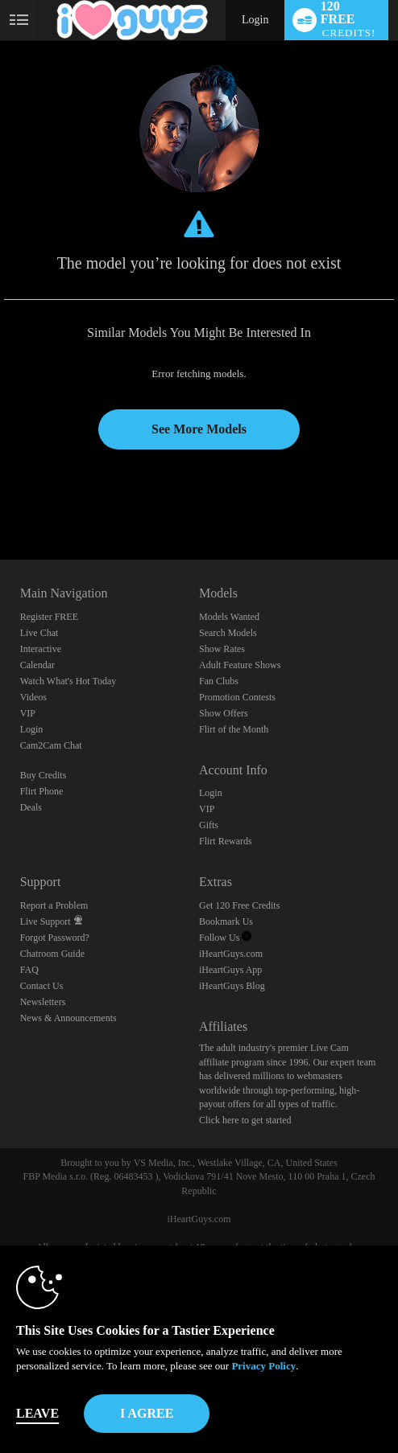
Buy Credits (43, 775)
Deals (31, 807)
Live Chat (39, 632)
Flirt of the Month (233, 729)
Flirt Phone (42, 791)
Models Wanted (229, 616)
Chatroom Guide (52, 953)
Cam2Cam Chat (51, 745)
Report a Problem (54, 905)
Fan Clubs (218, 681)
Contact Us (42, 985)
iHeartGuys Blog (232, 985)
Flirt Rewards (225, 841)
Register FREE (49, 616)
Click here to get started (245, 1120)
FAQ (29, 969)
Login (255, 20)
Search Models (228, 632)
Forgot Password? (54, 937)
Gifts (208, 825)
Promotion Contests (237, 697)
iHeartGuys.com (231, 953)
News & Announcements (68, 1018)
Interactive (40, 649)
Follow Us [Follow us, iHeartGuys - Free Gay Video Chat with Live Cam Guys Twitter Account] (225, 937)
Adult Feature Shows (239, 665)
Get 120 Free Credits (239, 905)
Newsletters (43, 1002)
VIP (27, 713)
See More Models (199, 429)
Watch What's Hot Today (68, 681)
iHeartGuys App (230, 969)
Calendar (37, 665)
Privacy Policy (263, 1366)
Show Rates (222, 649)
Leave (37, 1413)
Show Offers (223, 713)
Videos (33, 697)
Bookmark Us (226, 921)
